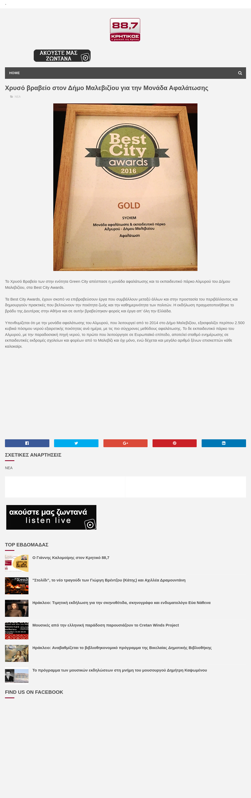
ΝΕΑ (18, 96)
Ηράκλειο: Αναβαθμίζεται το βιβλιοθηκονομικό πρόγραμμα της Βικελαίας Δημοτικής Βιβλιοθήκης (122, 647)
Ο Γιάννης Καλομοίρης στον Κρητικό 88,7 (70, 557)
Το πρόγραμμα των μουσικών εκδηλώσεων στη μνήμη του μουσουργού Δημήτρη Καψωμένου (119, 670)
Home (14, 73)
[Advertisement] (125, 393)
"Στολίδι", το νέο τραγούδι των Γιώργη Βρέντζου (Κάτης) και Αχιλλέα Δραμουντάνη (108, 580)
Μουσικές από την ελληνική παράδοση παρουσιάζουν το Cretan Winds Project (105, 625)
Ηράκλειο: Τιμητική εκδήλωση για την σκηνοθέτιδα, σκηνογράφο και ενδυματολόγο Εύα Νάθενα (121, 602)
